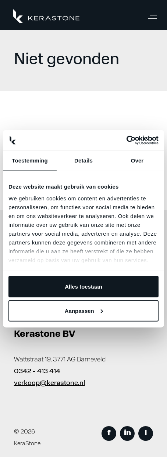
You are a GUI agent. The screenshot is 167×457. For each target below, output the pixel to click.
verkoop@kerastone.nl (49, 383)
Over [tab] (137, 160)
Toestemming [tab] (30, 160)
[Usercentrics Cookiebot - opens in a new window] (126, 140)
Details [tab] (83, 160)
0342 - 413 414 (37, 371)
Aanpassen (84, 310)
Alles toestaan (83, 286)
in (127, 433)
